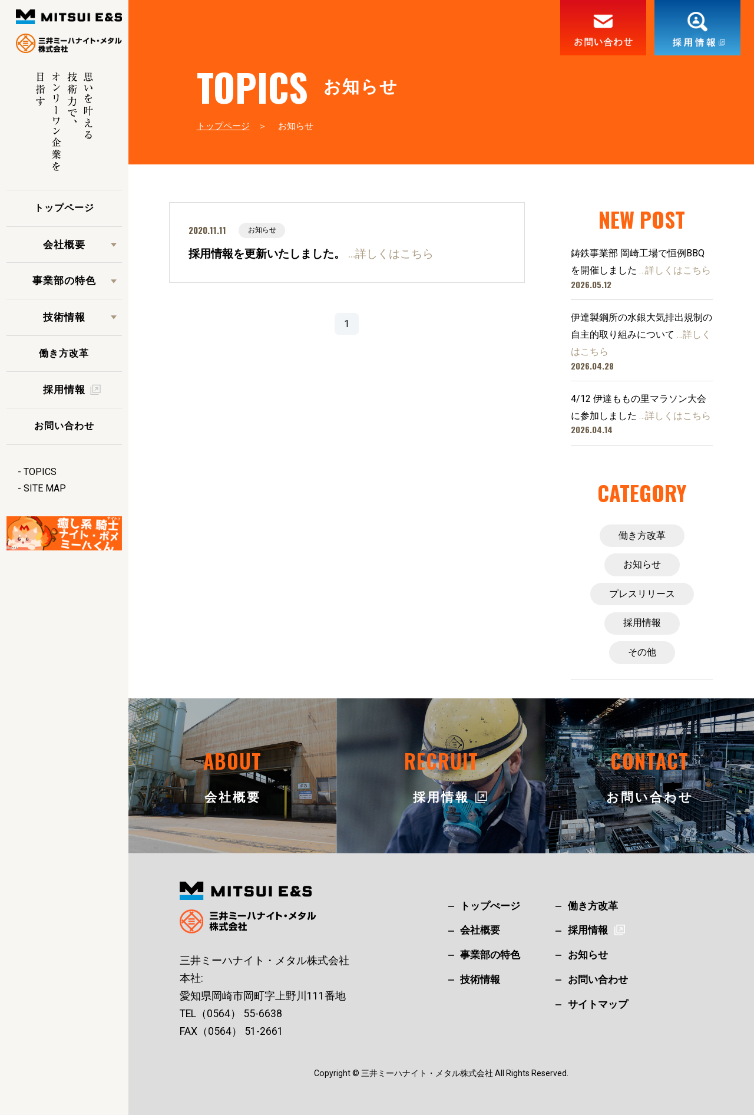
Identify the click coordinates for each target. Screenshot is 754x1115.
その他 (642, 652)
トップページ (64, 207)
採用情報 (642, 622)
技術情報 (64, 317)
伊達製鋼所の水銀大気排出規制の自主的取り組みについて (641, 334)
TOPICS (40, 471)
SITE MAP (45, 488)
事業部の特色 (64, 280)
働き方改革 (64, 353)
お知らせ (642, 564)
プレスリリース (642, 593)
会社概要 (64, 244)
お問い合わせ (64, 425)
